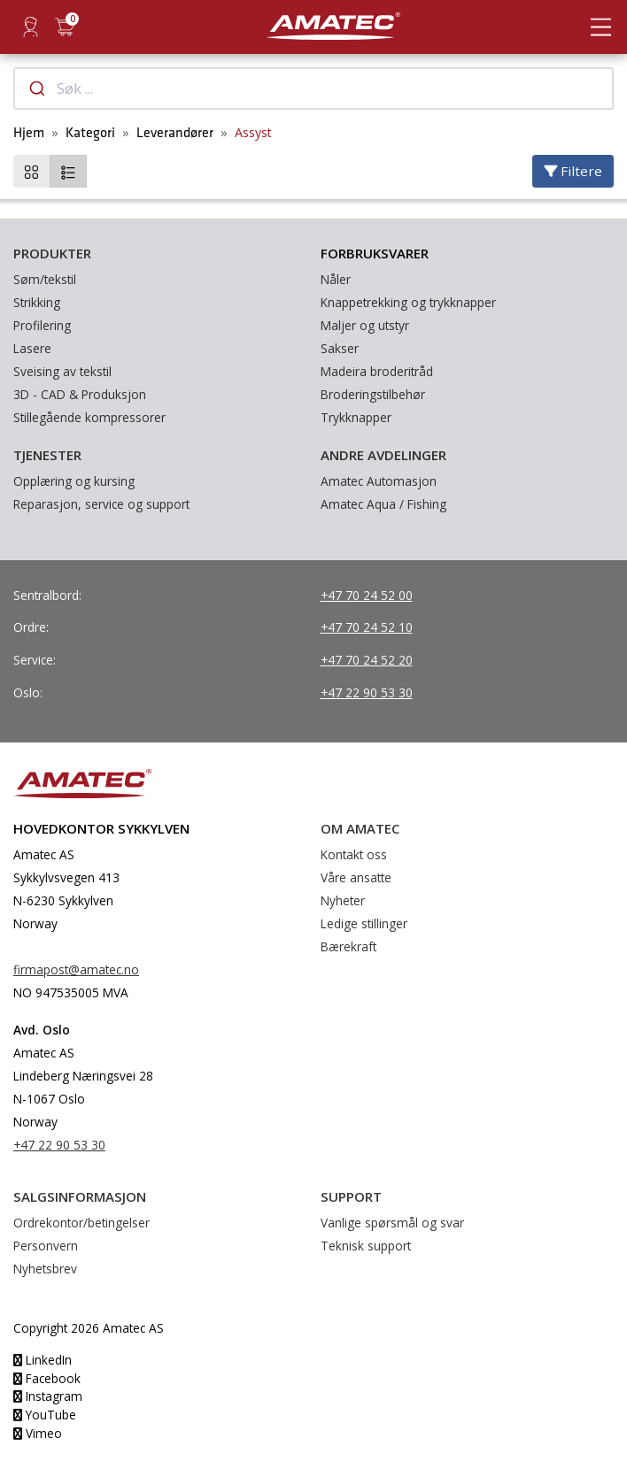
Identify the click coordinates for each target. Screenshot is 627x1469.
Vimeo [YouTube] (37, 1433)
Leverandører (174, 133)
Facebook (47, 1378)
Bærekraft (348, 946)
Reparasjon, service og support (101, 504)
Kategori (90, 133)
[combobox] (313, 88)
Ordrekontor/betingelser (81, 1222)
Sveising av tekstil (62, 371)
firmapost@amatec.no (76, 969)
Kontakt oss (354, 854)
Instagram (47, 1396)
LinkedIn (42, 1359)
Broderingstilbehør (373, 394)
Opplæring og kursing (74, 481)
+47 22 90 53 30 (367, 692)
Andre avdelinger (383, 455)
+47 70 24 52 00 (367, 595)
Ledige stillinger (364, 923)
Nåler (336, 279)
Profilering (42, 325)
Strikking (36, 302)
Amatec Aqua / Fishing (383, 504)
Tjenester (47, 455)
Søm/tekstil (44, 279)
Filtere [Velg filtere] (573, 171)
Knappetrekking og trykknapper (408, 302)
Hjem (28, 133)
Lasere (32, 348)
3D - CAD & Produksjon (79, 394)
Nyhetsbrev (45, 1268)
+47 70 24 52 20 (367, 659)
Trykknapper (356, 417)
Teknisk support (366, 1245)
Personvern (45, 1245)
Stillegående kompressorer (89, 417)
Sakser (340, 348)
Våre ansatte (356, 877)
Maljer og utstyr (365, 325)
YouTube (44, 1414)
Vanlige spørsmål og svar (392, 1222)
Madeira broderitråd (377, 371)
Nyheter (343, 900)
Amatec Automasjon (379, 481)
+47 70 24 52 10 (367, 627)
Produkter (52, 253)
